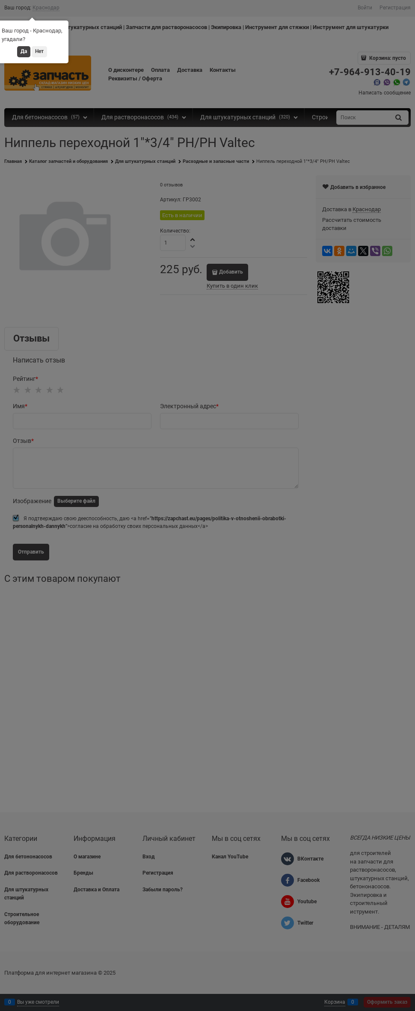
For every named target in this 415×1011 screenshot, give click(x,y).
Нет (39, 51)
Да (24, 51)
